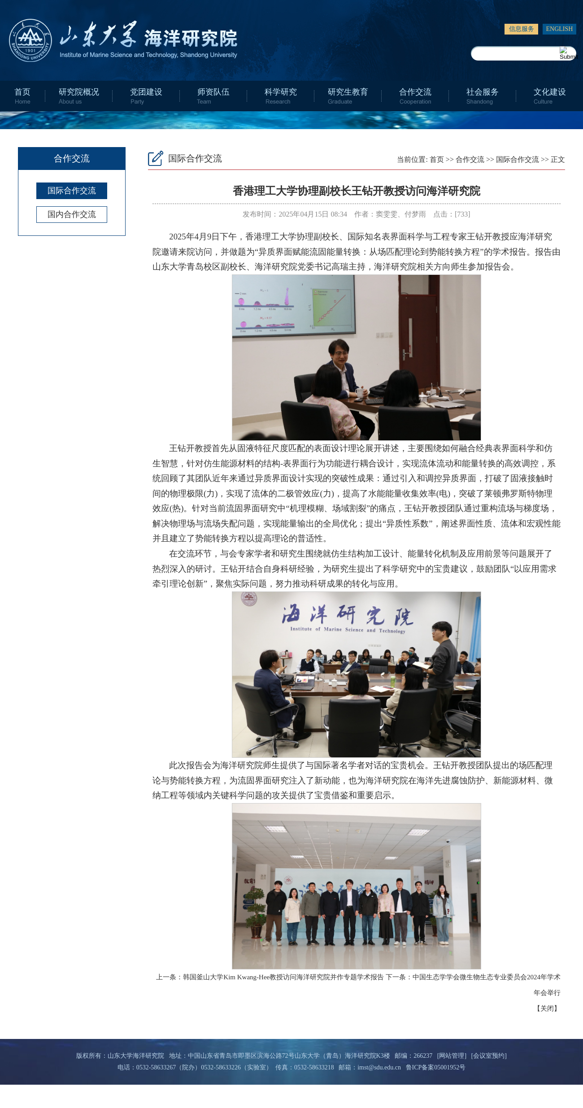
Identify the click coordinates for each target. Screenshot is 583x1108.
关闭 (547, 1008)
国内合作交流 (72, 214)
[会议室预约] (489, 1055)
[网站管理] (451, 1055)
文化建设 (550, 91)
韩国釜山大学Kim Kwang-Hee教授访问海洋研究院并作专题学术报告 (283, 977)
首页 (22, 91)
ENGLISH (559, 29)
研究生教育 (348, 91)
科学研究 (281, 91)
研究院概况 (79, 91)
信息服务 (521, 29)
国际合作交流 (72, 190)
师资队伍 (213, 91)
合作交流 (415, 91)
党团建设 (146, 91)
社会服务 (482, 91)
